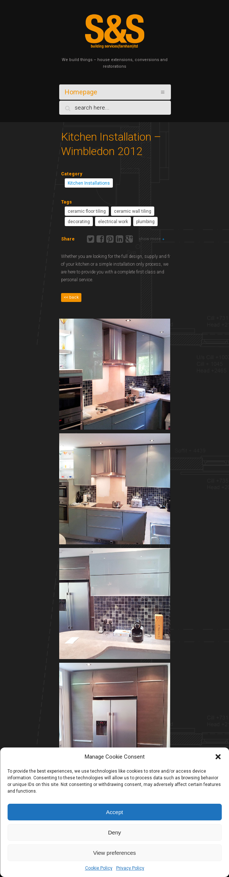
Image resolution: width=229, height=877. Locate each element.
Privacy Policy (130, 868)
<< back (71, 297)
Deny (114, 832)
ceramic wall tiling (132, 211)
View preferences (114, 853)
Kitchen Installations (89, 183)
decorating (79, 221)
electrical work (113, 221)
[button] (218, 756)
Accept (114, 812)
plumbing (145, 221)
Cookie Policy (98, 868)
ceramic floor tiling (87, 211)
